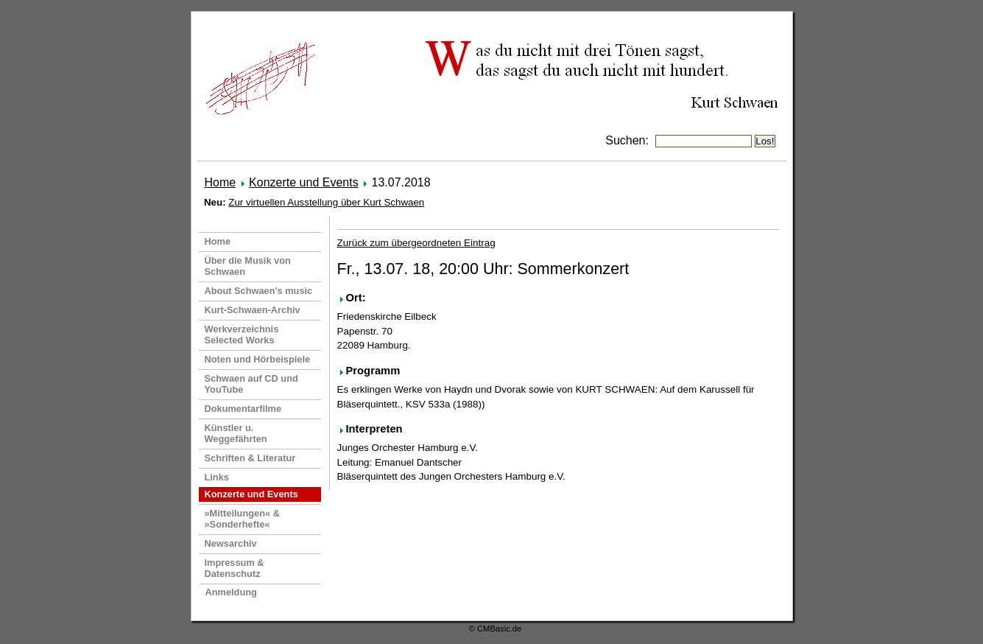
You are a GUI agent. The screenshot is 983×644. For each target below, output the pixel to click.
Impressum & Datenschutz (234, 568)
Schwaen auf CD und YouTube (251, 384)
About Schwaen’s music (259, 290)
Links (217, 477)
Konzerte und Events (304, 182)
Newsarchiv (231, 543)
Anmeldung (231, 592)
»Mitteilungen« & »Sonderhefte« (242, 519)
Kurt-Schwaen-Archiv (252, 309)
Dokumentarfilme (243, 408)
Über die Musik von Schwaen (248, 266)
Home (220, 182)
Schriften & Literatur (250, 457)
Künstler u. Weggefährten (236, 433)
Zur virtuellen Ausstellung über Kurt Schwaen (326, 202)
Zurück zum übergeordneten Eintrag (416, 242)
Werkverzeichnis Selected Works (242, 334)
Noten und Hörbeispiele (258, 359)
